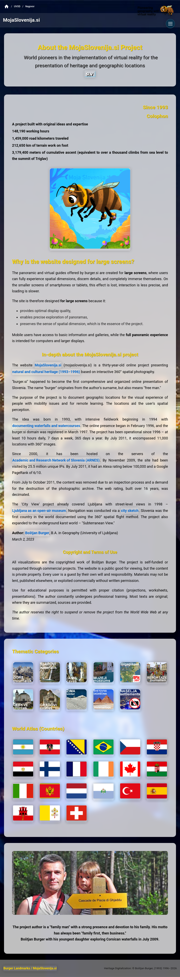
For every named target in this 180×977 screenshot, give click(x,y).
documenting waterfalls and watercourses (46, 426)
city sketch (129, 510)
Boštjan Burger (37, 533)
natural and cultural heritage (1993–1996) (46, 372)
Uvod (17, 6)
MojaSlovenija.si (48, 365)
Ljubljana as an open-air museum (39, 510)
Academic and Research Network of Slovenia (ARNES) (56, 460)
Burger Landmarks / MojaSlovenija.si (30, 968)
